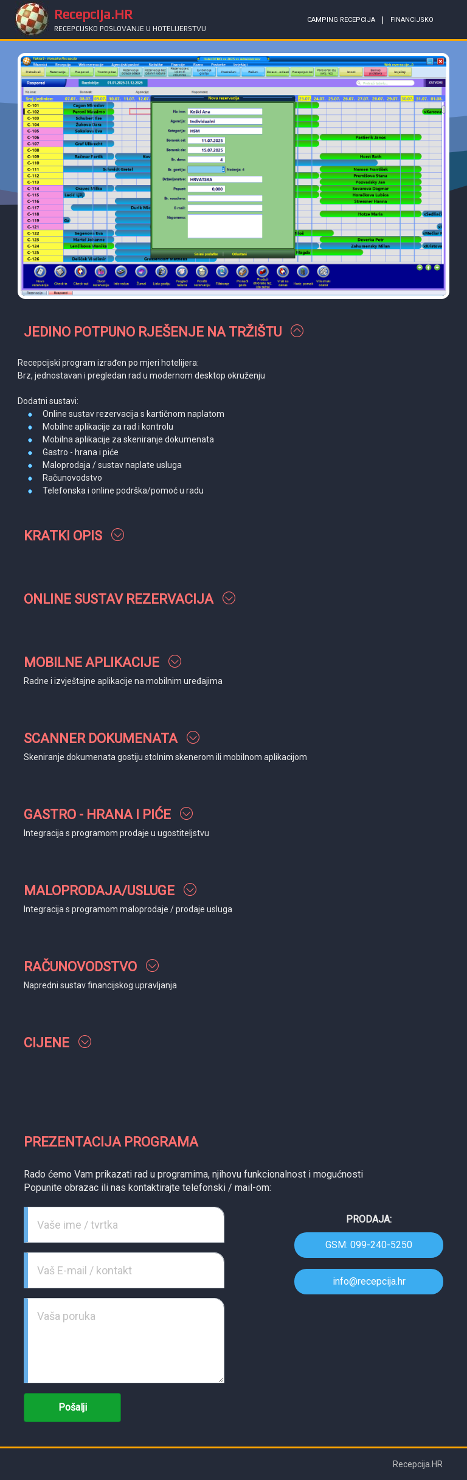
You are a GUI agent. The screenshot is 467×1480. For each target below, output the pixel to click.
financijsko (412, 20)
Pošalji (72, 1407)
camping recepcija (341, 20)
